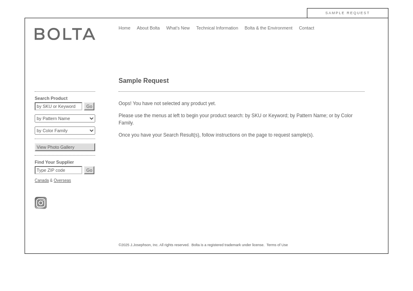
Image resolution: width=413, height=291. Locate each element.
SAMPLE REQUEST (347, 13)
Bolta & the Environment (269, 27)
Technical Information (217, 27)
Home (124, 27)
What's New (178, 27)
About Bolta (148, 27)
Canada (42, 180)
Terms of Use (277, 245)
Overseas (62, 180)
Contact (306, 27)
